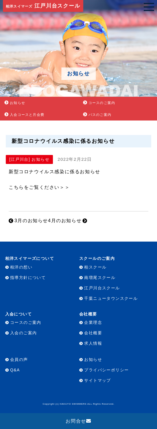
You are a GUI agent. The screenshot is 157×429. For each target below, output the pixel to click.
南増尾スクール (99, 277)
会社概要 (93, 333)
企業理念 (93, 322)
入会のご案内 (23, 333)
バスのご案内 (99, 115)
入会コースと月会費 (27, 115)
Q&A (15, 370)
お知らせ (17, 103)
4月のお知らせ (65, 220)
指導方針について (28, 277)
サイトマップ (97, 380)
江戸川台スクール (43, 6)
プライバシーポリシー (106, 370)
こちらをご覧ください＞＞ (39, 187)
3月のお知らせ (31, 220)
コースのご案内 (101, 103)
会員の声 (19, 359)
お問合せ (76, 421)
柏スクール (95, 267)
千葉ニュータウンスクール (111, 298)
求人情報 (93, 343)
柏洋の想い (21, 267)
